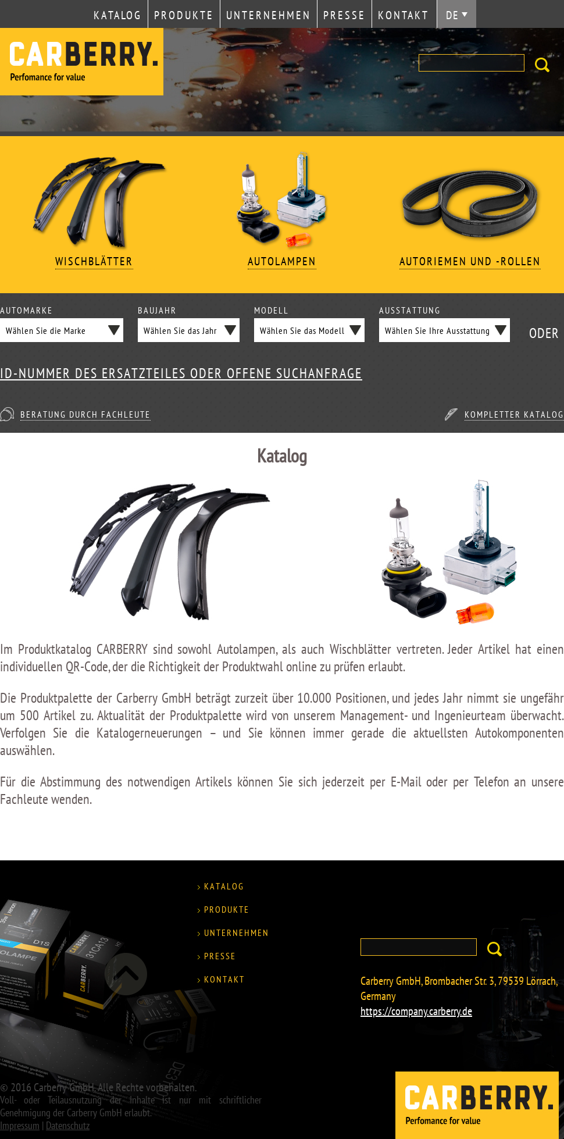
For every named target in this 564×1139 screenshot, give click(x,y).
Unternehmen (268, 15)
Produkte (184, 15)
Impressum (20, 1125)
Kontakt (403, 15)
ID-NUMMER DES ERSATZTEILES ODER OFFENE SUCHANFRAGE (181, 373)
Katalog (118, 15)
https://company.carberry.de (416, 1011)
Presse (344, 15)
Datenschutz (68, 1125)
